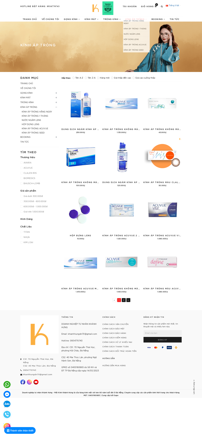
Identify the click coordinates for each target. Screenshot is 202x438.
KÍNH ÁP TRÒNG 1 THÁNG (35, 116)
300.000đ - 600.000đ (34, 201)
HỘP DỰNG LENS (30, 124)
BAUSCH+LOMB (31, 183)
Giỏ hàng (149, 6)
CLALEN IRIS (30, 173)
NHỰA (26, 237)
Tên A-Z (77, 77)
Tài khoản (130, 6)
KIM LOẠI (28, 242)
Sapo (116, 395)
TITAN (26, 232)
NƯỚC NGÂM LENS (31, 120)
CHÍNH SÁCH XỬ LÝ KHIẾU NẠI (117, 342)
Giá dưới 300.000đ (33, 196)
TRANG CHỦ (30, 19)
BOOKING (158, 19)
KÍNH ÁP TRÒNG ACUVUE (35, 128)
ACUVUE (28, 167)
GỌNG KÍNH (72, 19)
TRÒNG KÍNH (112, 19)
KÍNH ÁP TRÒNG (136, 19)
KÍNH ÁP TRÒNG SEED (33, 132)
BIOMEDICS (29, 178)
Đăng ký (162, 340)
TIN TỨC (174, 19)
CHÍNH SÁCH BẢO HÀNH (114, 333)
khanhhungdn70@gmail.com (37, 374)
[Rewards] (20, 430)
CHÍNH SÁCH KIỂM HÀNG (114, 337)
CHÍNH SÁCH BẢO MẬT (113, 329)
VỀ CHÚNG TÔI (50, 19)
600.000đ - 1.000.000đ (35, 206)
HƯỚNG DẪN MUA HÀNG (114, 365)
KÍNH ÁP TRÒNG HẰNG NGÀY (37, 111)
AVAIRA (27, 162)
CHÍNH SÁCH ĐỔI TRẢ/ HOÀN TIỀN (119, 351)
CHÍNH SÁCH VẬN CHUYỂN (115, 324)
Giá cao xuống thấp (143, 77)
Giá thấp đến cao (121, 77)
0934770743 (53, 6)
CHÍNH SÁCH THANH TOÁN (115, 346)
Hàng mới (103, 77)
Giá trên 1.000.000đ (33, 211)
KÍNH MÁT (91, 19)
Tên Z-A (90, 77)
